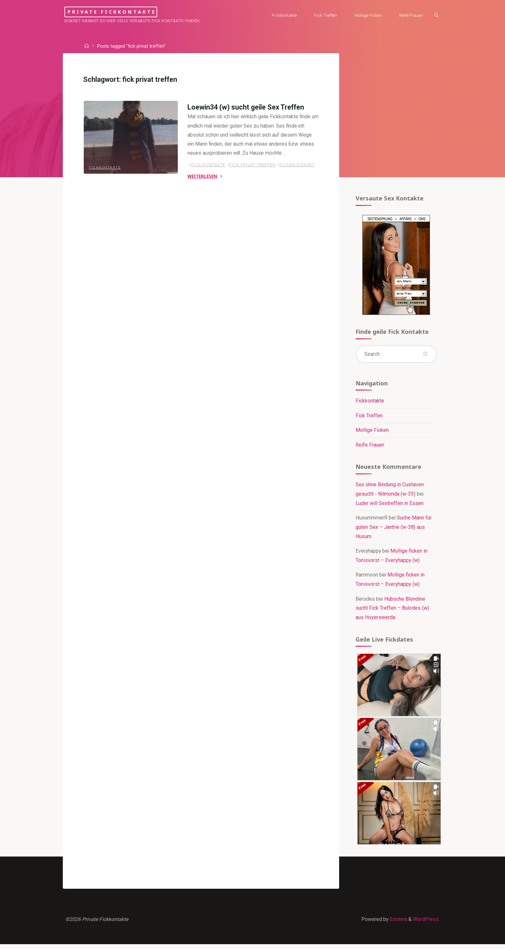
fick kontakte (208, 166)
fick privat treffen (252, 166)
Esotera (397, 923)
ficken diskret (296, 166)
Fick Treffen (368, 417)
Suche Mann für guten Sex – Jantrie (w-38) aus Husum (393, 530)
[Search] (435, 15)
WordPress (425, 923)
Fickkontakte (105, 174)
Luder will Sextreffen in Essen (389, 506)
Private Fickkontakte (121, 12)
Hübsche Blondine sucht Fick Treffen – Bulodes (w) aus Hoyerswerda (392, 611)
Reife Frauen (369, 447)
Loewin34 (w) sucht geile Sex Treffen (245, 108)
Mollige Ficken (371, 432)
